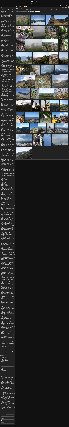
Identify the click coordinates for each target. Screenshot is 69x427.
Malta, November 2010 (6, 261)
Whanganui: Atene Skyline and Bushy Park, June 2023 (7, 100)
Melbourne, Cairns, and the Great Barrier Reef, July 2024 (7, 67)
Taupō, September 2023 (6, 88)
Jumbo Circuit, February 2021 (7, 169)
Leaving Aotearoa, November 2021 (8, 147)
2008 (22, 8)
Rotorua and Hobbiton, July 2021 (7, 156)
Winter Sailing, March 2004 (6, 340)
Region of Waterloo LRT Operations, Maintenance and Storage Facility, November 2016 (8, 223)
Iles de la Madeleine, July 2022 (7, 132)
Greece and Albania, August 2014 (8, 238)
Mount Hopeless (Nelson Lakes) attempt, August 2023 (7, 91)
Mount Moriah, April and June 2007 (8, 308)
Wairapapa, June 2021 (6, 159)
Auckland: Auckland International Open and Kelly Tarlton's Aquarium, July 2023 (8, 98)
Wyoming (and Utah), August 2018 (8, 212)
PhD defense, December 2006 (7, 313)
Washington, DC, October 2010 (7, 262)
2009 (67, 9)
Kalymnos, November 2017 (6, 219)
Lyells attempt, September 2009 (7, 268)
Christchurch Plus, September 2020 (8, 179)
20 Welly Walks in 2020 (6, 172)
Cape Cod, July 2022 (5, 129)
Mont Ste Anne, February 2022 (7, 144)
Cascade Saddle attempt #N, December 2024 (6, 47)
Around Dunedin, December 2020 (8, 173)
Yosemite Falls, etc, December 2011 (8, 252)
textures (9, 350)
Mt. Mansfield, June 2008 (6, 381)
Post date (18, 8)
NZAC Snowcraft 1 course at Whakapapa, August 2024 (6, 65)
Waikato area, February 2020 (7, 194)
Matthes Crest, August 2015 (7, 234)
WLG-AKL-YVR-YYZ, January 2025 (8, 42)
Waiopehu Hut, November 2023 (7, 86)
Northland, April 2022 (5, 137)
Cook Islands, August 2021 (6, 155)
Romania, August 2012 (6, 248)
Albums (2, 7)
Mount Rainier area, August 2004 (7, 339)
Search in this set (23, 11)
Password (2, 418)
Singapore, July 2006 (5, 319)
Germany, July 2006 (5, 318)
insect (10, 351)
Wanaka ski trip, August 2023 (7, 92)
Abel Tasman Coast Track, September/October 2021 (6, 152)
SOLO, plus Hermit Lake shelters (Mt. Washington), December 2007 (7, 314)
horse (8, 352)
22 (47, 9)
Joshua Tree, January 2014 (7, 242)
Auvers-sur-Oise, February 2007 (7, 310)
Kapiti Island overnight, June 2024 (8, 69)
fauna (4, 350)
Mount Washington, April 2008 (7, 292)
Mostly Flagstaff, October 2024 (7, 58)
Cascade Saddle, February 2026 (7, 9)
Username (2, 415)
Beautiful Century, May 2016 (7, 225)
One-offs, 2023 (4, 111)
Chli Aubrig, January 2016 (6, 227)
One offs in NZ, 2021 (5, 171)
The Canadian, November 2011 (7, 254)
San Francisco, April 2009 (6, 270)
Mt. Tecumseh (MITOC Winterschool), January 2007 (6, 312)
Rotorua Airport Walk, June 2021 (7, 160)
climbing (5, 351)
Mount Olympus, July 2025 (6, 29)
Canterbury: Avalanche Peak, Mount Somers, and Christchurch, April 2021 (7, 164)
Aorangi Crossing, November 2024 (8, 50)
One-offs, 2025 (4, 43)
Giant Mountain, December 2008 (7, 275)
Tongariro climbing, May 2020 (7, 187)
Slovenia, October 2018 (6, 211)
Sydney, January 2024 (6, 81)
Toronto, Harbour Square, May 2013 (8, 245)
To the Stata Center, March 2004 (7, 341)
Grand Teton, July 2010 (6, 263)
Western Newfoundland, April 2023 (8, 105)
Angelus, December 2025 (6, 14)
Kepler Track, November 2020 (7, 176)
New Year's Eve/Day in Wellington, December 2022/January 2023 (7, 110)
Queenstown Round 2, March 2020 (8, 189)
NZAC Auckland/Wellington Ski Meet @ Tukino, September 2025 (8, 22)
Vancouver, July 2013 (6, 244)
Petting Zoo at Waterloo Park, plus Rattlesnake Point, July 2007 (7, 307)
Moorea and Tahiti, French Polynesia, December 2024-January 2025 (7, 45)
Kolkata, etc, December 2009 (7, 267)
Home (17, 6)
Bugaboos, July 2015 (5, 235)
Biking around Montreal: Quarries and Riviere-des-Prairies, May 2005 (7, 330)
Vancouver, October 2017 (6, 220)
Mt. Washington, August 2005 (7, 329)
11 (31, 9)
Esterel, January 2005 (6, 333)
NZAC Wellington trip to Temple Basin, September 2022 (7, 126)
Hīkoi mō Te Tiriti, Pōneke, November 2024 (6, 52)
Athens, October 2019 (6, 204)
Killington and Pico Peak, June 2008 (8, 290)
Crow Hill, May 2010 (5, 264)
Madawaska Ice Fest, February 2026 (8, 11)
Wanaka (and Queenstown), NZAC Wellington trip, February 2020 (7, 195)
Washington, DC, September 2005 (8, 337)
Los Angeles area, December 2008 (8, 277)
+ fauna (37, 11)
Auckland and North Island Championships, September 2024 (7, 60)
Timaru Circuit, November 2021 (7, 149)
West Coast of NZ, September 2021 (8, 153)
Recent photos (4, 358)
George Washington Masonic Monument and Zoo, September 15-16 (8, 407)
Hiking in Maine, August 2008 (7, 283)
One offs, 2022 (4, 145)
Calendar (3, 361)
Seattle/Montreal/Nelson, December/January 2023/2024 (6, 82)
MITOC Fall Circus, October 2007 (8, 296)
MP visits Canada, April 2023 (7, 104)
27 (55, 9)
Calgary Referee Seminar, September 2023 (6, 90)
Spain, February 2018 (6, 217)
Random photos (5, 201)
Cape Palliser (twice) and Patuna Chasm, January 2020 (7, 197)
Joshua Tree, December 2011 (7, 251)
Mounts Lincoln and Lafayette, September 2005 (6, 328)
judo (8, 351)
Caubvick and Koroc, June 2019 (7, 205)
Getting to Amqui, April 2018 (7, 216)
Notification (4, 370)
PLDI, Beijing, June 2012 (6, 249)
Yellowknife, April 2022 (6, 138)
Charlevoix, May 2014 (6, 241)
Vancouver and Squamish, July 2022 (8, 130)
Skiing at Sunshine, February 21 (8, 385)
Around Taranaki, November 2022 (8, 118)
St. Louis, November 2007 (6, 295)
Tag (20, 6)
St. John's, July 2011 (5, 256)
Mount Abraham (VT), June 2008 (7, 288)
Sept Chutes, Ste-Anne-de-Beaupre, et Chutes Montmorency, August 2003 (8, 344)
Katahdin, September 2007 (6, 298)
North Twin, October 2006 (6, 315)
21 (46, 9)
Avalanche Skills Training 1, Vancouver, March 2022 (6, 141)
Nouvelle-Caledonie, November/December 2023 (5, 85)
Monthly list (67, 7)
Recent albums (4, 359)
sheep (13, 351)
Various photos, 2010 (5, 260)
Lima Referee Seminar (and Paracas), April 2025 (6, 37)
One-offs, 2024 (4, 83)
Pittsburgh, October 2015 (6, 228)
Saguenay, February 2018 (6, 218)
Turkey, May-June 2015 (6, 237)
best (2, 350)
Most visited (4, 357)
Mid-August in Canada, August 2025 (8, 26)
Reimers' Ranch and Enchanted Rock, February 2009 (7, 272)
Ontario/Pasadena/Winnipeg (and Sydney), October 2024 (7, 56)
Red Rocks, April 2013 (6, 246)
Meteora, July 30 (5, 392)
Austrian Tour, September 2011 (7, 255)
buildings (12, 350)
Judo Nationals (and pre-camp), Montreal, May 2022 (7, 136)
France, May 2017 (5, 221)
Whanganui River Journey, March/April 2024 (6, 75)
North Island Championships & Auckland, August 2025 (7, 25)
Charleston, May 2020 (6, 186)
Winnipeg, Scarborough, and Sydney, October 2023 (6, 87)
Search (3, 368)
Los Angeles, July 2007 (6, 304)
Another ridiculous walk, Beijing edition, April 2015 (7, 236)
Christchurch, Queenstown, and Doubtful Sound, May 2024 (7, 71)
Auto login (3, 420)
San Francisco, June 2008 (6, 287)
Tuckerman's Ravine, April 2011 (7, 257)
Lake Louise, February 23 (7, 387)
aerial (2, 351)
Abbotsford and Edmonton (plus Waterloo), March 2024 (7, 78)
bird (6, 350)
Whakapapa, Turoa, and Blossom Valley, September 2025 (7, 20)
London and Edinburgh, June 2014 (8, 240)
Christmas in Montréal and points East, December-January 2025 (7, 13)
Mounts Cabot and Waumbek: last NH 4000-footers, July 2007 (7, 305)
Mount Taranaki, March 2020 (7, 188)
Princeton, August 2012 (6, 247)
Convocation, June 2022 (6, 135)
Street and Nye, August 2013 (7, 243)
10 (29, 9)
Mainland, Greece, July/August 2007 (8, 302)
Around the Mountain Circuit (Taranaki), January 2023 (6, 108)
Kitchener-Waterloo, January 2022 (8, 146)
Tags (3, 367)
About (3, 369)
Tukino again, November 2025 (7, 15)
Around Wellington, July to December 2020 (6, 185)
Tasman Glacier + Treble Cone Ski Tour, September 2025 (7, 23)
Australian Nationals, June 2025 (7, 32)
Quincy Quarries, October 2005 (7, 326)
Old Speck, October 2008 (6, 280)
